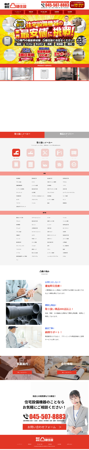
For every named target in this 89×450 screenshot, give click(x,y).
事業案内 (29, 445)
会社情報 (59, 445)
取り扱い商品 (39, 445)
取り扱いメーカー (22, 136)
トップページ (19, 445)
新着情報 (50, 445)
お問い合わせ (69, 445)
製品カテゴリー (67, 136)
